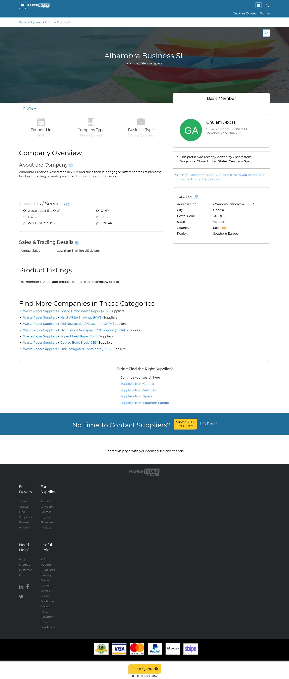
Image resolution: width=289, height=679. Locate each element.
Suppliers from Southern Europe (144, 403)
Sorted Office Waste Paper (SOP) (92, 311)
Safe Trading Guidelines (48, 560)
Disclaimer (48, 597)
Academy (47, 581)
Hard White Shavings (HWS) (88, 317)
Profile (29, 108)
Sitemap (24, 560)
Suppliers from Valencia (138, 390)
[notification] (258, 5)
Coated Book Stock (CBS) (86, 342)
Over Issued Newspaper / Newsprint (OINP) (100, 330)
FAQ (22, 555)
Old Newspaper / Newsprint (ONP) (93, 324)
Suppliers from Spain (136, 396)
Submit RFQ (185, 424)
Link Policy (48, 623)
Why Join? (47, 502)
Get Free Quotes (244, 13)
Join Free (47, 497)
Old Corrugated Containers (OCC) (92, 349)
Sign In (265, 13)
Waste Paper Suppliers (40, 311)
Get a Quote (145, 669)
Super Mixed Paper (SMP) (86, 336)
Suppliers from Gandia (137, 384)
